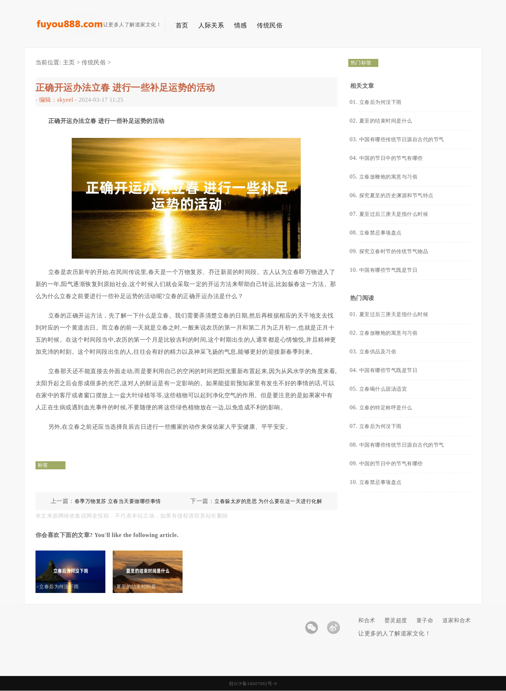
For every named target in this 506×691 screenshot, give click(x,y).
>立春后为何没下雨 (64, 586)
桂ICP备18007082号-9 (253, 683)
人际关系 (211, 25)
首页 (182, 25)
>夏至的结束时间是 (141, 586)
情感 (240, 25)
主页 (69, 62)
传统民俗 (269, 25)
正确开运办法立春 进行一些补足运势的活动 (125, 88)
